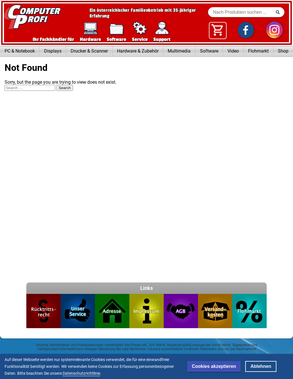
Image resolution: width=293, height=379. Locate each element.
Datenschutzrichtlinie (81, 373)
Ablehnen (260, 366)
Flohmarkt (258, 51)
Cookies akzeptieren (214, 366)
